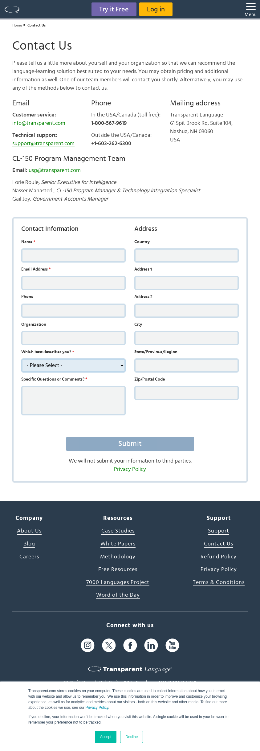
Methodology (118, 557)
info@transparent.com (38, 123)
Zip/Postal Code (149, 379)
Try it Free (114, 9)
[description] (73, 365)
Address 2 (143, 297)
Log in (156, 9)
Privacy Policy (96, 707)
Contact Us (218, 544)
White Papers (118, 544)
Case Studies (118, 531)
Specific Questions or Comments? (54, 379)
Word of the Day (118, 595)
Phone (27, 297)
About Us (29, 531)
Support (218, 531)
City (138, 324)
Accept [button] (106, 737)
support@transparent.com (43, 143)
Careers (29, 557)
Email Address (36, 269)
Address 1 (143, 269)
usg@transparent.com (55, 170)
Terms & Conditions (219, 582)
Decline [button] (131, 737)
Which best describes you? (47, 352)
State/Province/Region (155, 352)
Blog (29, 544)
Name (28, 242)
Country (142, 242)
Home (17, 25)
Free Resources (117, 569)
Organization (33, 324)
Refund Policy (219, 557)
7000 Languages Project (117, 582)
